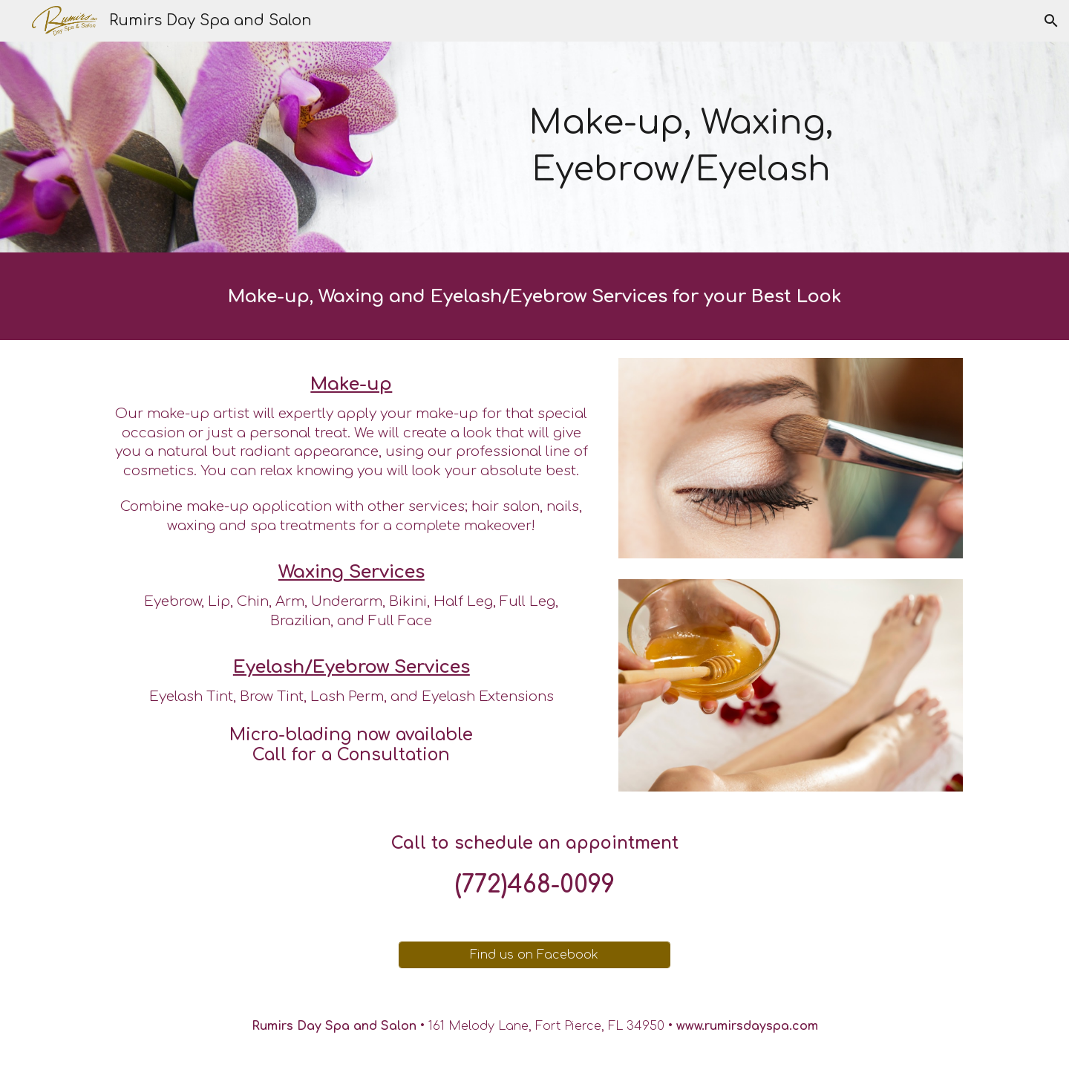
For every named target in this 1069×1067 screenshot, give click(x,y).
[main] (681, 146)
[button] (1051, 21)
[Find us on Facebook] (534, 954)
